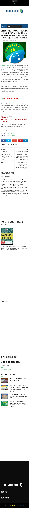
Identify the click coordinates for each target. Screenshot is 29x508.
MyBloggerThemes (20, 505)
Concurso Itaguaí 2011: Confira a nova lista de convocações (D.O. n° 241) (19, 396)
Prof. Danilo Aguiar (6, 369)
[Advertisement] (12, 275)
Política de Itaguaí (12, 97)
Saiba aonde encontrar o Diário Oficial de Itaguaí (18, 379)
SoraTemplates (13, 505)
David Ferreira (10, 137)
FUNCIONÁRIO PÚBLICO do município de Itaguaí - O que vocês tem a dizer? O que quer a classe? (18, 404)
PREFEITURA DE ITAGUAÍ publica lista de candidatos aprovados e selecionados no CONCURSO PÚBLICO (19, 388)
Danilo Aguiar (10, 133)
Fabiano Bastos (10, 135)
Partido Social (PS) (7, 65)
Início (3, 26)
